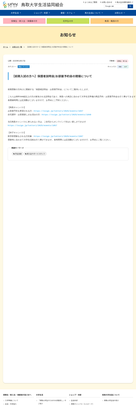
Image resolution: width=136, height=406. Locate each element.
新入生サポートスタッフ (36, 153)
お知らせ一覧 (17, 47)
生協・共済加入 (11, 404)
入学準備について (11, 400)
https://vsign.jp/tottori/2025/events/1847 (58, 111)
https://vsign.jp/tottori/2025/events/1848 (66, 114)
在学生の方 (68, 20)
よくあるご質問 (91, 2)
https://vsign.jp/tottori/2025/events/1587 (58, 136)
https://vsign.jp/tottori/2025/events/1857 (32, 125)
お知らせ (119, 12)
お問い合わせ (107, 2)
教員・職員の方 (112, 20)
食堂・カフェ (67, 12)
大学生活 (15, 12)
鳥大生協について (93, 12)
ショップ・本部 (41, 12)
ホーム (5, 47)
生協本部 (74, 400)
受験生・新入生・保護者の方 (24, 20)
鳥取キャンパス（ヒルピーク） (82, 404)
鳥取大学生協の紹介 (111, 400)
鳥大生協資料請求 (125, 2)
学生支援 (18, 153)
